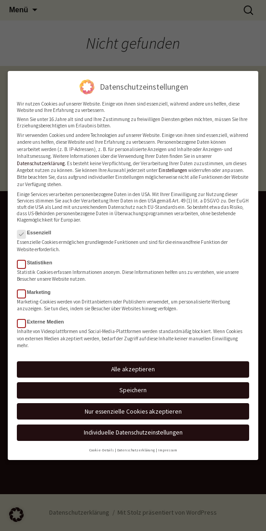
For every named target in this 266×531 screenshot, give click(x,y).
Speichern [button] (133, 386)
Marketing (36, 288)
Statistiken (37, 258)
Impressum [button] (167, 446)
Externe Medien (43, 318)
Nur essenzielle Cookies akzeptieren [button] (133, 407)
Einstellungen (173, 166)
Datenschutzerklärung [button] (136, 446)
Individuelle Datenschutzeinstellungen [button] (133, 428)
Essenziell (37, 228)
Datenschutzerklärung (41, 159)
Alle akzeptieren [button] (133, 365)
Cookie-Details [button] (101, 446)
